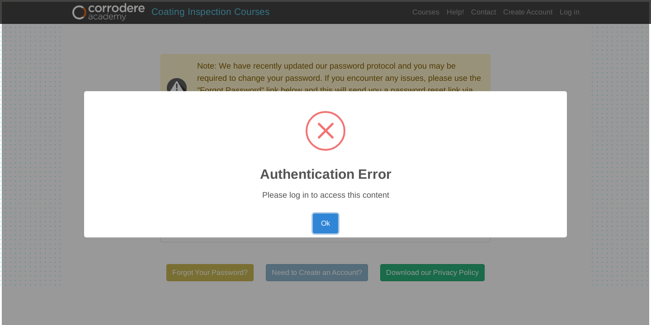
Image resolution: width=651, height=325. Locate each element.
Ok (325, 223)
